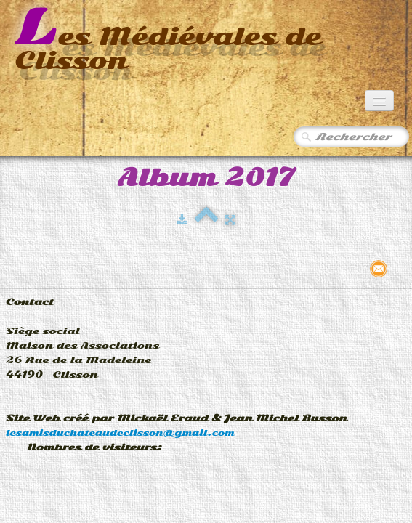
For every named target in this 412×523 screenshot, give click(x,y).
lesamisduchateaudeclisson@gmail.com (120, 433)
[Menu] (379, 100)
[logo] (206, 41)
